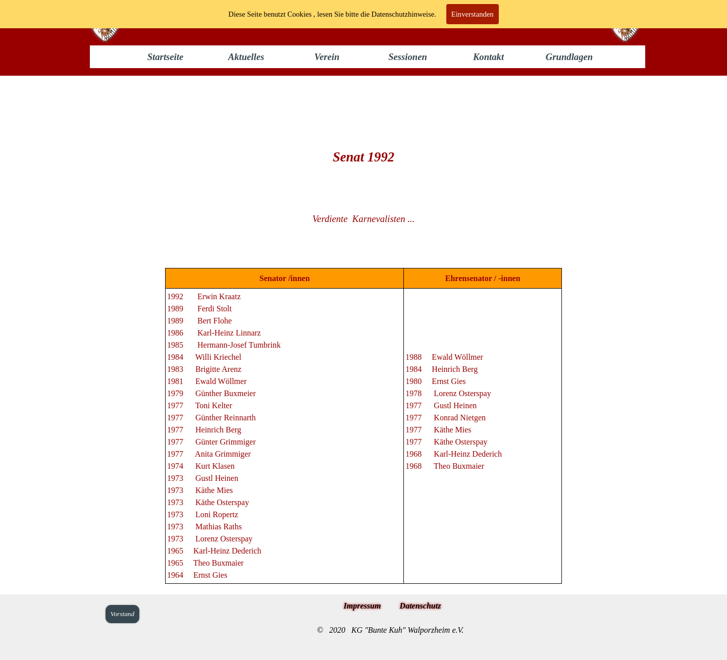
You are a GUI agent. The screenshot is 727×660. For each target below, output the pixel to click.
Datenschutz (420, 605)
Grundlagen (569, 56)
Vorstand (122, 614)
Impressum (362, 605)
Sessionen (407, 56)
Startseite (165, 56)
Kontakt (488, 56)
